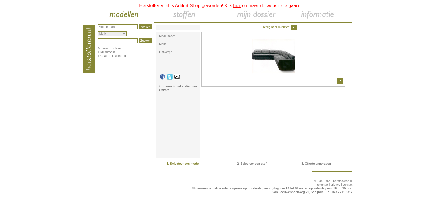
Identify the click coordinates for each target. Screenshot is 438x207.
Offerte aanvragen (318, 163)
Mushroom (107, 52)
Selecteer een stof (254, 163)
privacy (335, 184)
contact (347, 184)
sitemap (322, 184)
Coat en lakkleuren (113, 55)
